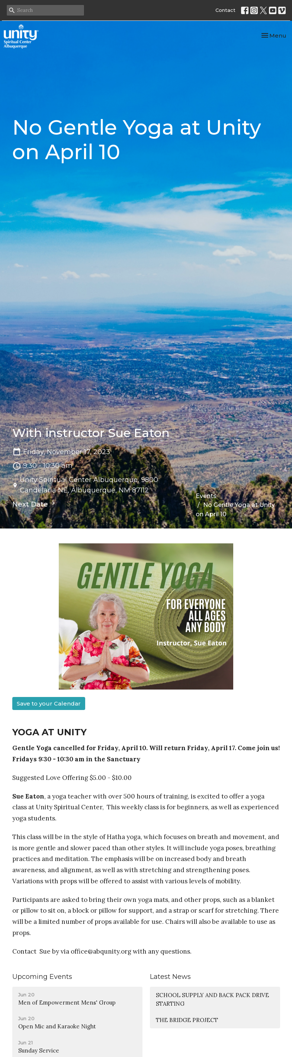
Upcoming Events (42, 977)
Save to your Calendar (49, 703)
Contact (225, 10)
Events (206, 495)
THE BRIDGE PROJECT (187, 1020)
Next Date (34, 503)
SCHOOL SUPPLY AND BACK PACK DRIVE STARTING (212, 999)
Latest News (170, 977)
